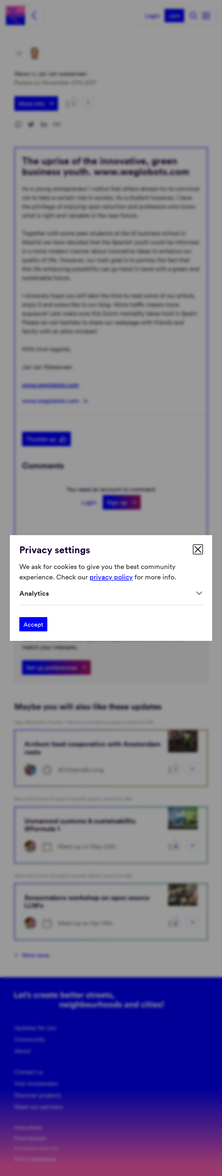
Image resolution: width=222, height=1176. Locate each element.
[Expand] (111, 593)
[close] (198, 549)
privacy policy (111, 576)
